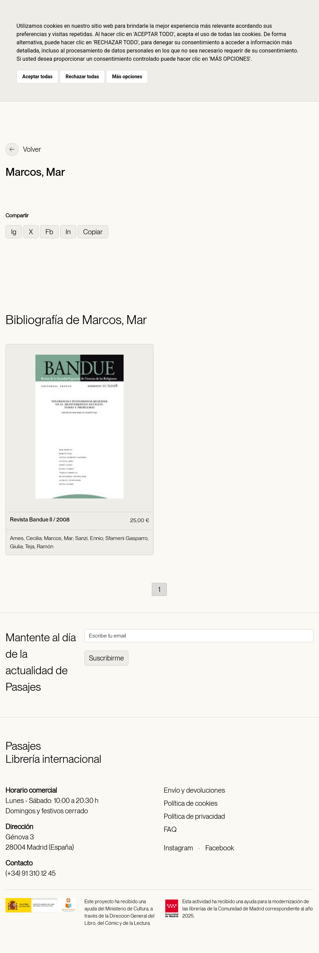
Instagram (178, 848)
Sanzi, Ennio (89, 538)
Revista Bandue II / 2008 (40, 519)
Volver (23, 150)
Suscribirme (106, 658)
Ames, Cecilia (26, 538)
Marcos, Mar (58, 538)
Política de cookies (190, 803)
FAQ (170, 829)
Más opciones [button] (127, 76)
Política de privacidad (194, 816)
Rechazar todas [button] (82, 76)
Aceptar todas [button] (37, 76)
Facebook (219, 848)
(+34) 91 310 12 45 (30, 873)
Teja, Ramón (39, 546)
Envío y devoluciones (194, 790)
